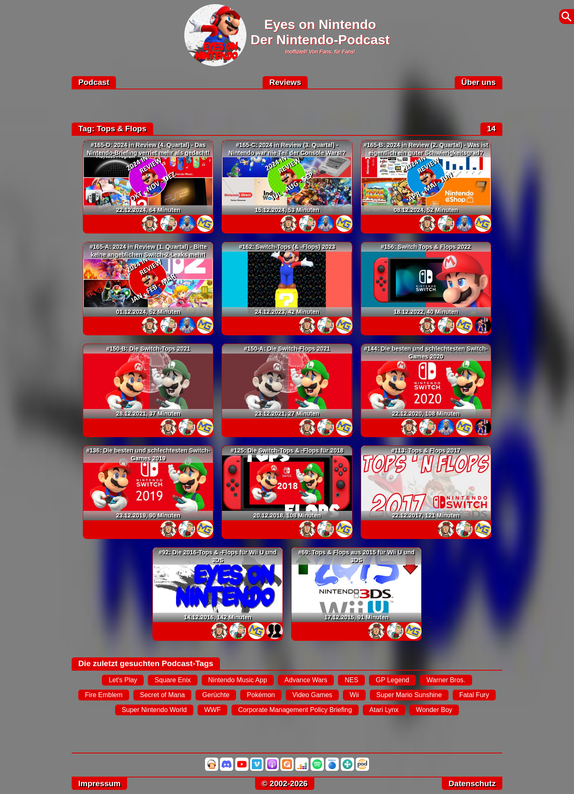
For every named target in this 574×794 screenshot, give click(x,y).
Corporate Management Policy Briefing (295, 709)
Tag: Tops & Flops (112, 128)
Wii (354, 694)
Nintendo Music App (237, 679)
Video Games (312, 694)
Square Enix (172, 679)
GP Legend (392, 679)
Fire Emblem (104, 694)
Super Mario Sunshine (409, 694)
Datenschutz (472, 783)
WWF (212, 709)
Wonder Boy (434, 709)
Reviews (285, 82)
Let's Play (123, 679)
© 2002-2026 (285, 783)
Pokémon (261, 694)
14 (491, 128)
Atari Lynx (384, 709)
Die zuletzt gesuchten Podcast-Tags (145, 663)
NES (351, 679)
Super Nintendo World (154, 709)
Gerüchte (215, 694)
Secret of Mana (162, 694)
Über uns (478, 82)
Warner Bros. (446, 679)
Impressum (99, 783)
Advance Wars (306, 679)
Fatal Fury (474, 694)
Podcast (93, 82)
